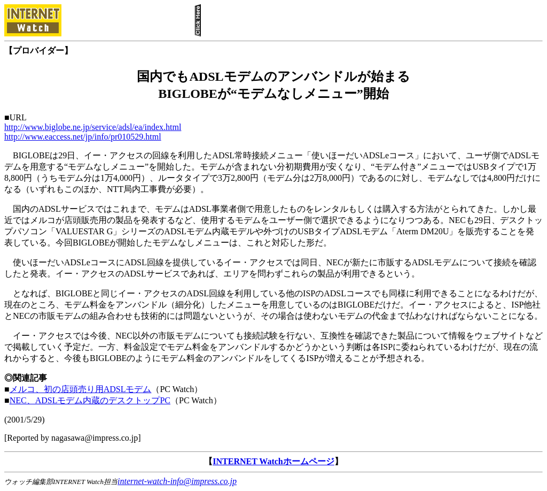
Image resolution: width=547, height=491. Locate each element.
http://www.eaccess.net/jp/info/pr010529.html (82, 136)
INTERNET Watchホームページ (273, 461)
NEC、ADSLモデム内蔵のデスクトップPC (90, 400)
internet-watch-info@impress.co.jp (177, 481)
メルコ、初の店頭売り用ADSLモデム (81, 389)
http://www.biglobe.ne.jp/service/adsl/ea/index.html (92, 127)
